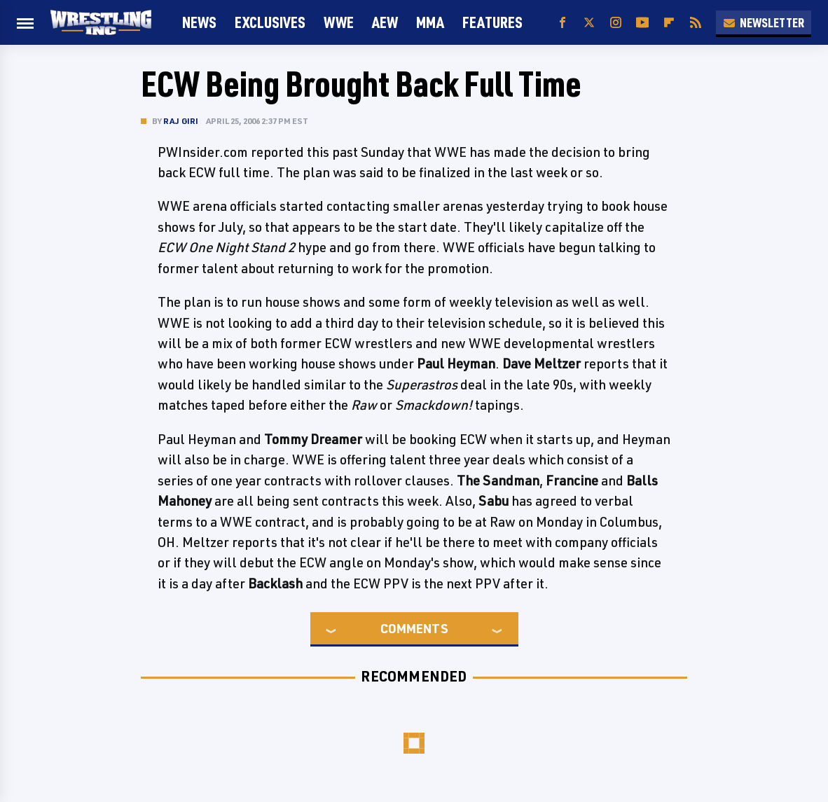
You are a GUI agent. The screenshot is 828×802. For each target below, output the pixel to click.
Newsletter (763, 22)
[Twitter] (589, 23)
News (199, 22)
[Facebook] (562, 23)
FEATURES (492, 22)
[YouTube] (642, 23)
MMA (430, 22)
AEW (385, 22)
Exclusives (270, 22)
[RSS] (695, 23)
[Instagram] (615, 23)
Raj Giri (181, 121)
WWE (339, 22)
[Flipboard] (669, 23)
